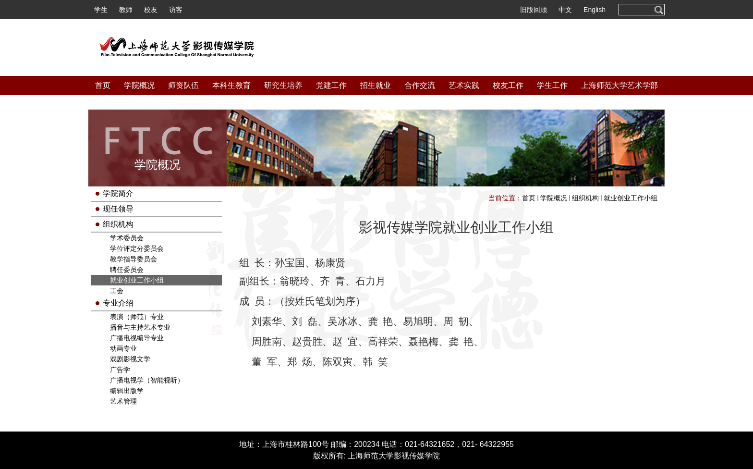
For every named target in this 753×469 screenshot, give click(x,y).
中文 (565, 9)
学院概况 (139, 85)
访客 (175, 9)
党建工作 (331, 85)
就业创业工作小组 (630, 198)
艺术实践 (464, 85)
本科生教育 (231, 85)
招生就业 (375, 85)
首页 (102, 85)
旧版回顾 (533, 9)
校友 (151, 9)
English (594, 9)
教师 (126, 9)
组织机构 (585, 198)
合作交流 (419, 85)
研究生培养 (283, 85)
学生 (101, 9)
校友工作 (508, 85)
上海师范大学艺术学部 (619, 85)
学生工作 (552, 85)
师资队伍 (183, 85)
